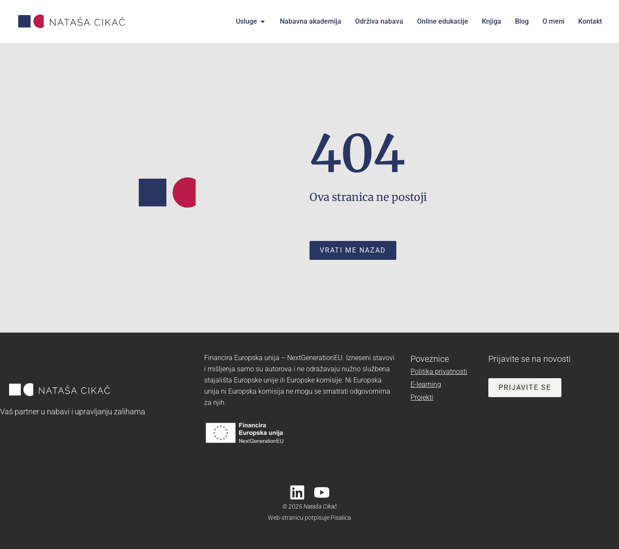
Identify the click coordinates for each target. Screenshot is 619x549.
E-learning (426, 384)
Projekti (422, 397)
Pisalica (341, 517)
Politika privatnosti (439, 371)
